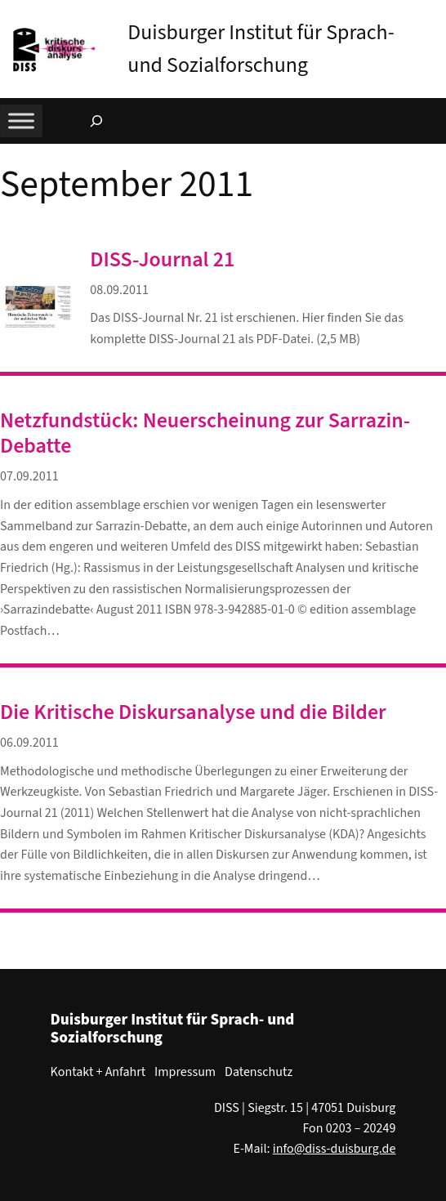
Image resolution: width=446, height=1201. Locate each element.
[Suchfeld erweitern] (96, 121)
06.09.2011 (29, 743)
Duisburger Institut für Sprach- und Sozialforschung (173, 1028)
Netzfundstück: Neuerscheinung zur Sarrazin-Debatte (205, 433)
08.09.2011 (119, 290)
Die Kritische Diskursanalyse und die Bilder (193, 712)
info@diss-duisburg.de (334, 1149)
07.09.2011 (29, 476)
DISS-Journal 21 (162, 259)
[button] (434, 15)
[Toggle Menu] (21, 121)
